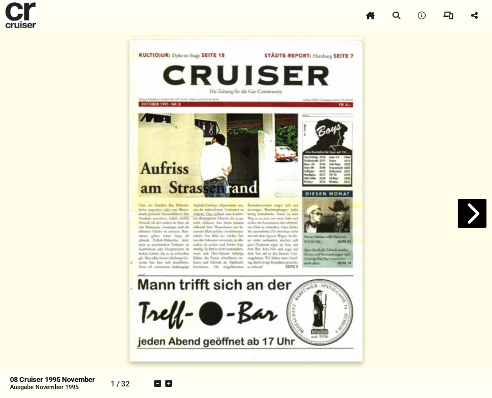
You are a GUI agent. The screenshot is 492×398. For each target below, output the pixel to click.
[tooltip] (370, 15)
